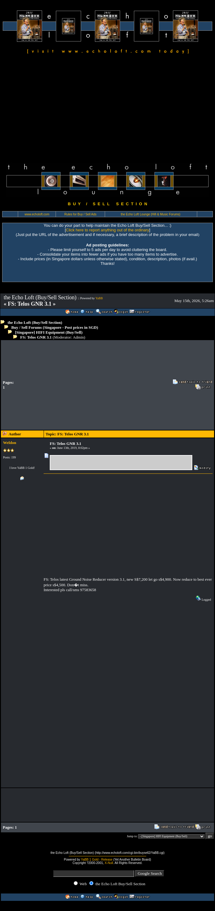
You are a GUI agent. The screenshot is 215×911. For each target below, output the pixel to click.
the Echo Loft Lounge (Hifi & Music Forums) (150, 214)
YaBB (99, 298)
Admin (78, 337)
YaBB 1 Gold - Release (96, 859)
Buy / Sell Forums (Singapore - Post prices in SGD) (54, 327)
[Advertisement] (107, 109)
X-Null (109, 863)
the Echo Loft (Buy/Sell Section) (35, 322)
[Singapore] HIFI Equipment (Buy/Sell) (49, 332)
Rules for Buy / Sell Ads (80, 214)
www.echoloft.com (37, 214)
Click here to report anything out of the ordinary (107, 230)
